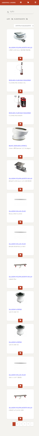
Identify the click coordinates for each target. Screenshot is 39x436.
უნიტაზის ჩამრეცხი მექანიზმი (20, 80)
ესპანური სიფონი (15, 310)
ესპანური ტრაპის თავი (17, 211)
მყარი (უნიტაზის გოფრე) (18, 146)
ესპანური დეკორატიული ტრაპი (20, 48)
